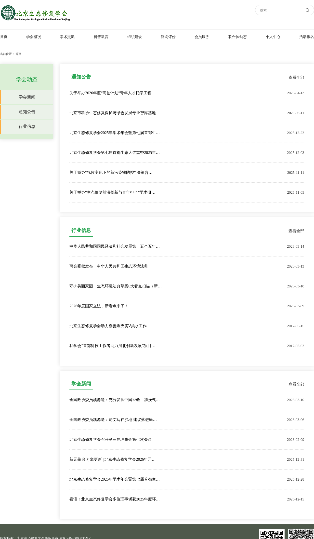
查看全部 (296, 77)
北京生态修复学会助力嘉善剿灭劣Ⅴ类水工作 (108, 326)
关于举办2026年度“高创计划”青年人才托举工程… (112, 93)
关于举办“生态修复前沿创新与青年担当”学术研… (112, 192)
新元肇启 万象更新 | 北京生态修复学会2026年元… (112, 459)
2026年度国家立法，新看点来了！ (98, 306)
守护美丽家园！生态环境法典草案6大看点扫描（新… (115, 286)
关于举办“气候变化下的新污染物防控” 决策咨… (110, 172)
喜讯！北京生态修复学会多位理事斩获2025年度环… (114, 499)
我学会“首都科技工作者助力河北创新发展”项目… (112, 346)
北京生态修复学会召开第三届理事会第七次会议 (110, 439)
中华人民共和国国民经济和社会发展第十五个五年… (114, 246)
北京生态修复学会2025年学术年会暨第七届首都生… (114, 133)
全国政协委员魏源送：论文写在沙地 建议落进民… (113, 420)
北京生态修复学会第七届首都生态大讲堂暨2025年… (114, 152)
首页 (18, 54)
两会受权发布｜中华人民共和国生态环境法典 (108, 266)
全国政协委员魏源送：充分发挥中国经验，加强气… (114, 400)
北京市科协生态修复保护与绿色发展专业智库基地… (114, 113)
